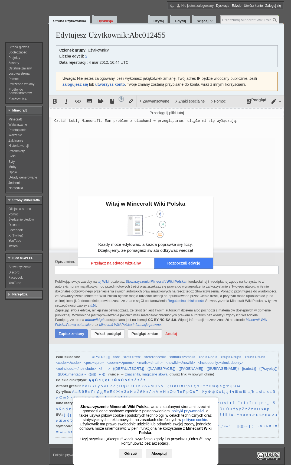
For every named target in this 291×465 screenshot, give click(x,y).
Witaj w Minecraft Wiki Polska (145, 203)
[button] (116, 263)
